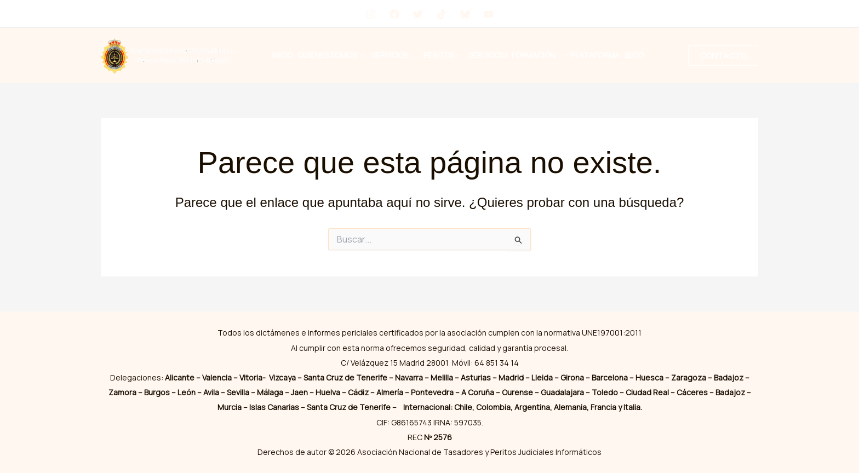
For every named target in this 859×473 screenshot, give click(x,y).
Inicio (282, 55)
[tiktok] (441, 14)
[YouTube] (489, 14)
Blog (634, 55)
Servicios (394, 55)
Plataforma (595, 55)
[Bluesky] (465, 14)
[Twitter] (418, 14)
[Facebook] (394, 14)
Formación (538, 55)
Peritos (443, 55)
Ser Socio (488, 55)
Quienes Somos (331, 55)
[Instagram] (371, 14)
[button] (361, 55)
